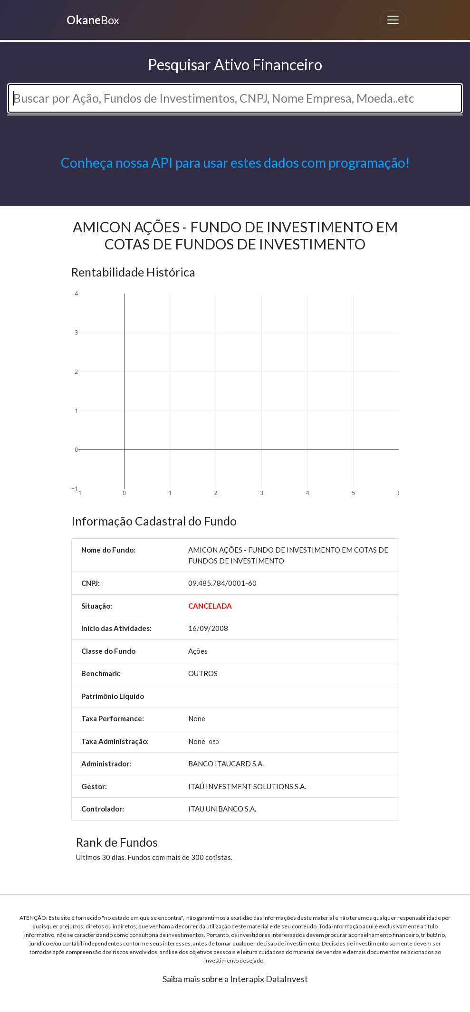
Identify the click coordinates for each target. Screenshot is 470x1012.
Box (91, 20)
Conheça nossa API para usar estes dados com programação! (235, 162)
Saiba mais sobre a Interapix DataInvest (235, 979)
